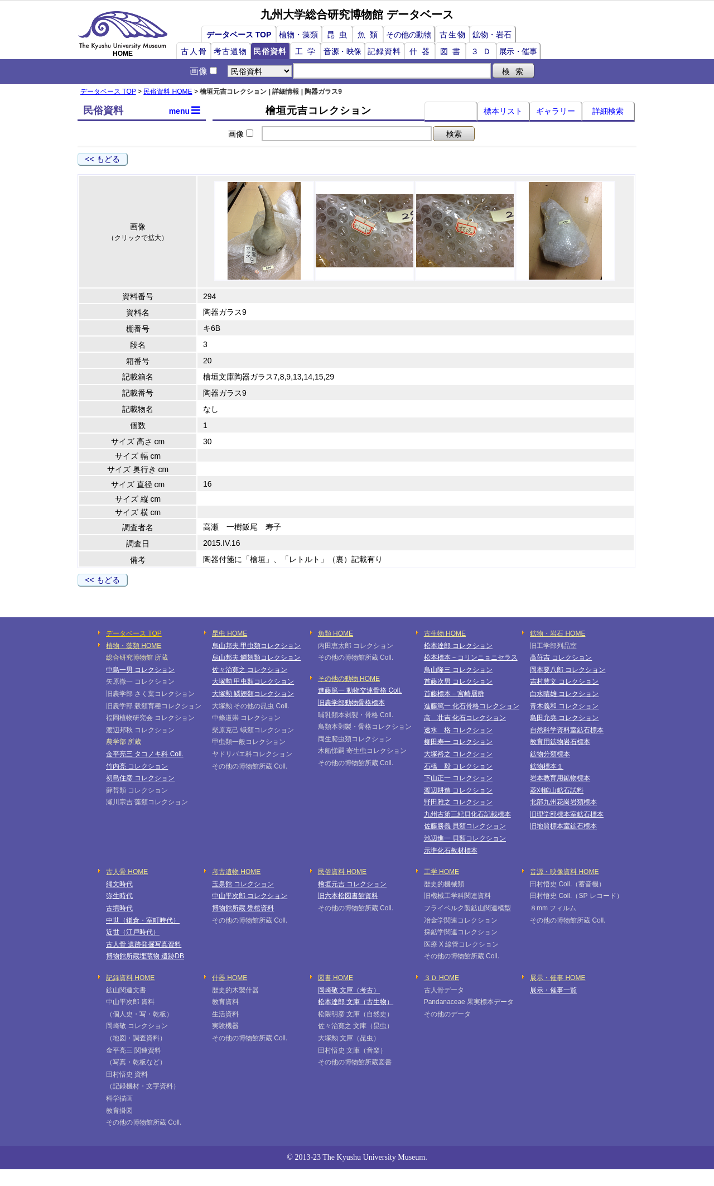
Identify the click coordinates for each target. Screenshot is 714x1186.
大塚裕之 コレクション (458, 754)
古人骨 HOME (127, 872)
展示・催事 (518, 51)
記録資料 (384, 51)
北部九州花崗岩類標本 (563, 802)
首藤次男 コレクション (458, 681)
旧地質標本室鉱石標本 (563, 826)
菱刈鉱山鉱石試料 (556, 790)
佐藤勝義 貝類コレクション (465, 826)
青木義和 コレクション (564, 706)
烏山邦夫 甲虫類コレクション (256, 646)
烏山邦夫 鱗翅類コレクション (256, 657)
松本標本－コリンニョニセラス (471, 657)
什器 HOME (229, 978)
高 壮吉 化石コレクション (465, 718)
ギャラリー (555, 111)
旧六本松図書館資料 (348, 896)
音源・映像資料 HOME (564, 872)
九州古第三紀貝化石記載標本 (467, 814)
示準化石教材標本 (450, 850)
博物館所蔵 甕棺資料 (243, 908)
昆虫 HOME (229, 633)
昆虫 (339, 34)
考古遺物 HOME (236, 872)
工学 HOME (441, 872)
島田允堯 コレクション (564, 718)
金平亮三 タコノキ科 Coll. (145, 754)
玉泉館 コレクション (243, 884)
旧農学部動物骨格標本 (351, 703)
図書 (452, 51)
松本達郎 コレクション (458, 646)
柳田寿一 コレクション (458, 742)
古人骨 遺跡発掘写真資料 (143, 944)
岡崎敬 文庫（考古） (349, 990)
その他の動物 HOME (349, 679)
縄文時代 (119, 884)
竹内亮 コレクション (137, 766)
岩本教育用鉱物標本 (560, 778)
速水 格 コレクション (458, 730)
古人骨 (194, 51)
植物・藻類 (298, 34)
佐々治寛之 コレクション (249, 670)
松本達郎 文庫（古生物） (355, 1002)
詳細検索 (608, 111)
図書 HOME (335, 978)
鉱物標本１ (546, 766)
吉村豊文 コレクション (564, 681)
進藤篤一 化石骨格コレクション (471, 706)
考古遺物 (230, 51)
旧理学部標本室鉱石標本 (567, 814)
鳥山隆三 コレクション (458, 670)
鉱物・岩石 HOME (557, 633)
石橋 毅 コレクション (458, 766)
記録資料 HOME (130, 978)
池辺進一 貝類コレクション (465, 838)
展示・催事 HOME (557, 978)
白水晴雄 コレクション (564, 694)
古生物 (453, 34)
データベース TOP (238, 34)
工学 (307, 51)
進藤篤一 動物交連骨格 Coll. (360, 690)
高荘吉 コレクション (561, 657)
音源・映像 (342, 51)
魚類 (370, 34)
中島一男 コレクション (140, 670)
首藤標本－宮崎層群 (454, 694)
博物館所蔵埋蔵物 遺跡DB (145, 956)
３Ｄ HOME (441, 978)
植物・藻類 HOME (133, 646)
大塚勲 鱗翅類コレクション (253, 694)
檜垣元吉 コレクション (352, 884)
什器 (421, 51)
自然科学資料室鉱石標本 (567, 730)
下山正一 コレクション (458, 778)
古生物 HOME (445, 633)
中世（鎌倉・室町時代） (143, 920)
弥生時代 (119, 896)
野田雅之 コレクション (458, 802)
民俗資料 (270, 51)
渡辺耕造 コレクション (458, 790)
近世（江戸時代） (133, 932)
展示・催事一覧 (553, 990)
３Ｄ (483, 51)
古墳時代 (119, 908)
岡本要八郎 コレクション (567, 670)
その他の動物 (408, 34)
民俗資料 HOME (167, 91)
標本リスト (503, 111)
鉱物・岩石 (492, 34)
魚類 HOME (335, 633)
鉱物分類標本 (550, 754)
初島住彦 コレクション (140, 778)
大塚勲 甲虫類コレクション (253, 681)
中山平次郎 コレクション (249, 896)
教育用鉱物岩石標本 (560, 742)
